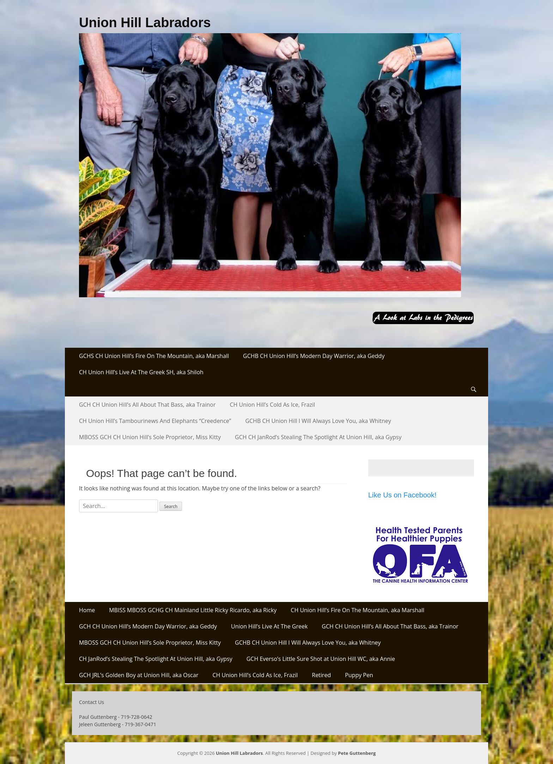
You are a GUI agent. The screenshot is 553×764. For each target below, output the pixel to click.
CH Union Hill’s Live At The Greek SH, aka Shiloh (141, 372)
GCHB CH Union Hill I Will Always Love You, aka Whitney (318, 421)
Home (87, 610)
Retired (321, 675)
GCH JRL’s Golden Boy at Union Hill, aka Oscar (138, 675)
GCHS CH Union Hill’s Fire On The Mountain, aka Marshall (154, 356)
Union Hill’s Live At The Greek (269, 626)
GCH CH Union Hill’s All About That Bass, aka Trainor (147, 404)
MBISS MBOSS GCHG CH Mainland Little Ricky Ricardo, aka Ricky (192, 610)
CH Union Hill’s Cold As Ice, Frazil (272, 404)
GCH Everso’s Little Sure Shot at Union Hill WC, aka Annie (321, 659)
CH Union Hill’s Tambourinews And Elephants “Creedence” (155, 421)
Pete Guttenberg (357, 753)
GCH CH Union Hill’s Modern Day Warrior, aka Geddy (148, 626)
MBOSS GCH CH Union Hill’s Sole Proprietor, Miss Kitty (150, 437)
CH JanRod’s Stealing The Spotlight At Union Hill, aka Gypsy (155, 659)
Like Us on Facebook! (402, 495)
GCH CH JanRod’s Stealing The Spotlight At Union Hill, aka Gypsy (318, 437)
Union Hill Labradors (145, 22)
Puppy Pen (359, 675)
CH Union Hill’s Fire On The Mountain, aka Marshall (357, 610)
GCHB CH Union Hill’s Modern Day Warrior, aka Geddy (313, 356)
